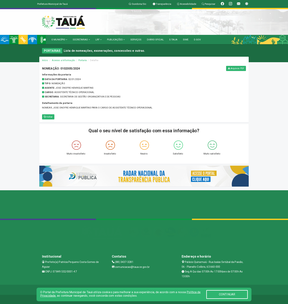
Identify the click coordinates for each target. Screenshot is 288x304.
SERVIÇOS (136, 39)
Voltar (48, 117)
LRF (99, 39)
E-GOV (197, 39)
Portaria (82, 60)
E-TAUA (173, 39)
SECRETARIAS (81, 39)
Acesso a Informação (63, 60)
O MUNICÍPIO (59, 39)
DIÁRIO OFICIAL (155, 39)
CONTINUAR (227, 294)
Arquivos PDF (236, 68)
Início (45, 60)
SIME (185, 39)
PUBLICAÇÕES (116, 39)
